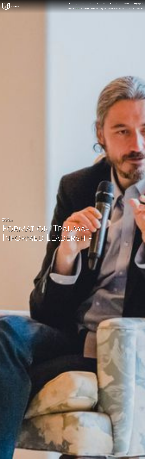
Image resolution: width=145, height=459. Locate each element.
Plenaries (94, 9)
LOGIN (126, 3)
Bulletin (122, 9)
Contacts (130, 9)
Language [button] (137, 3)
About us (70, 9)
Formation (85, 9)
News (78, 9)
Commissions (113, 9)
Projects (103, 9)
